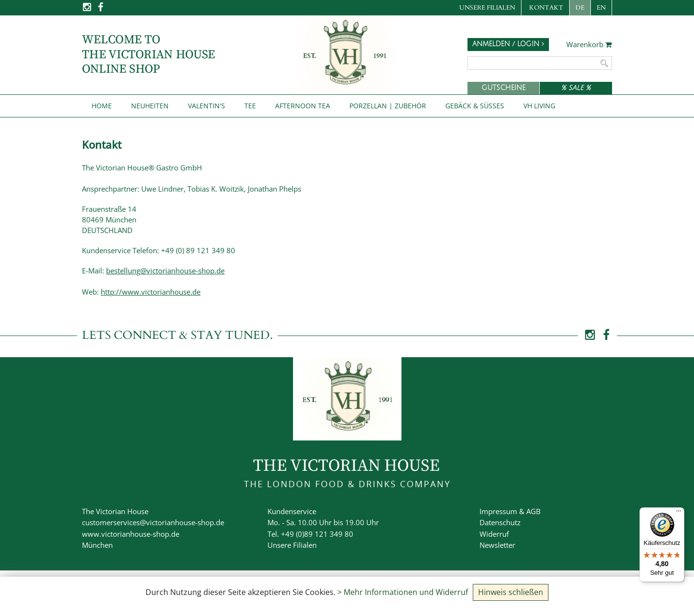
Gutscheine (503, 87)
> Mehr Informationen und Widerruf (402, 592)
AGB (533, 511)
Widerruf (494, 534)
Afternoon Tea (302, 105)
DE (580, 7)
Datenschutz (500, 522)
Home (102, 105)
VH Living (539, 105)
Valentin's (206, 105)
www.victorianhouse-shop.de (130, 534)
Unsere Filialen (487, 7)
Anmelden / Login (508, 44)
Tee (250, 105)
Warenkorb (589, 44)
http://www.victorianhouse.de (150, 292)
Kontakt (546, 7)
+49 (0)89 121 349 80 (317, 534)
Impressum (498, 511)
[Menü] (678, 513)
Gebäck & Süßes (474, 105)
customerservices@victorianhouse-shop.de (153, 522)
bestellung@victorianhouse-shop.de (165, 270)
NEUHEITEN (150, 105)
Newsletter (497, 545)
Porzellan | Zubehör (387, 105)
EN (601, 7)
